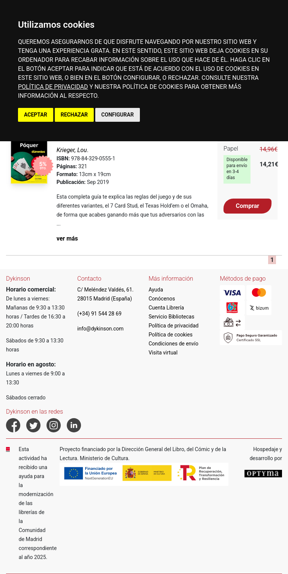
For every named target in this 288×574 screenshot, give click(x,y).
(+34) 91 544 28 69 (99, 314)
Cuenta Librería (166, 308)
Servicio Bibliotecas (171, 317)
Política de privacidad (173, 326)
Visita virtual (162, 353)
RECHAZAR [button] (74, 115)
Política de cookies (170, 335)
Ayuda (155, 290)
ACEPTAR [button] (35, 115)
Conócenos (161, 299)
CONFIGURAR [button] (117, 115)
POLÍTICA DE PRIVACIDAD (53, 86)
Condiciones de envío (173, 344)
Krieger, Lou (72, 150)
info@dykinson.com (100, 329)
